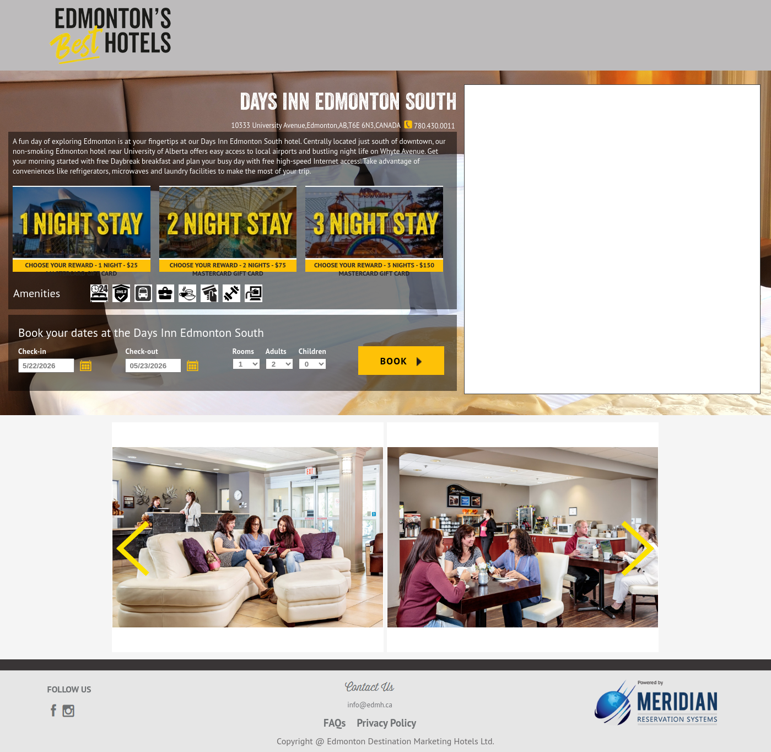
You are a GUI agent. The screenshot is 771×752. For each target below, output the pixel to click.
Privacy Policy (386, 722)
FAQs (335, 722)
